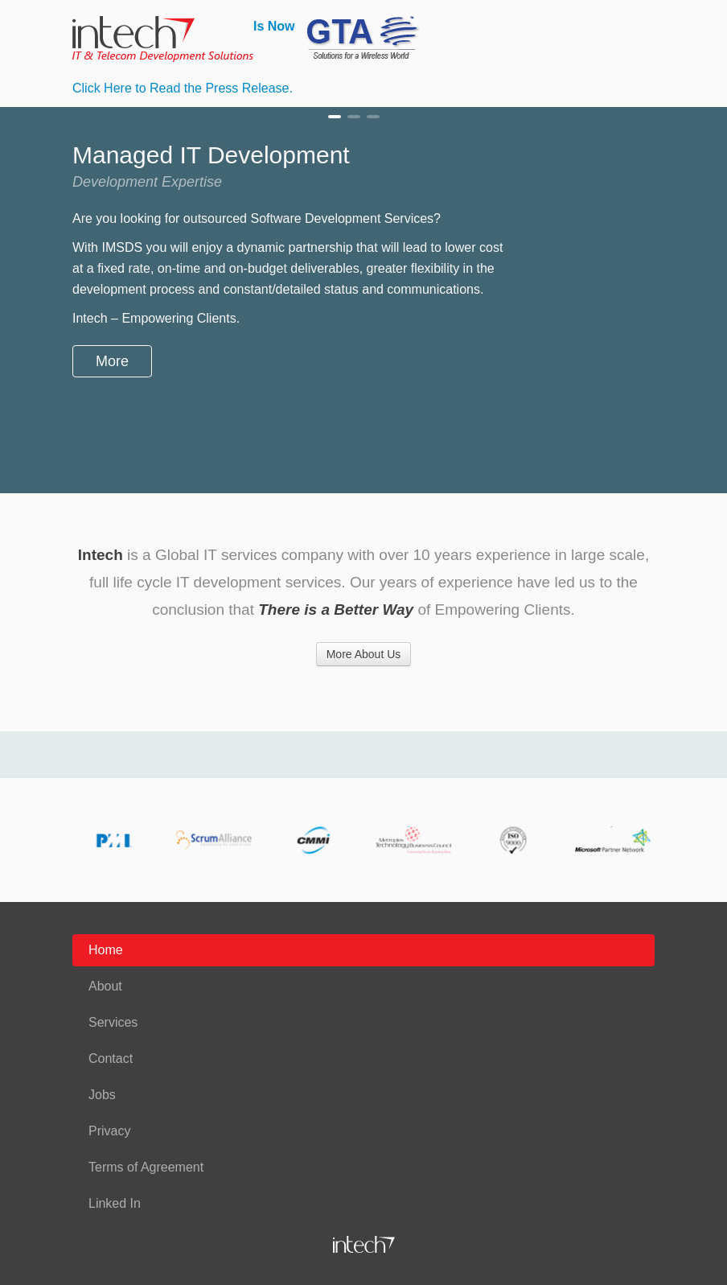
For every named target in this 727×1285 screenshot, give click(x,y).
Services (113, 1022)
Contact (110, 1058)
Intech (100, 554)
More (112, 361)
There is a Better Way (335, 609)
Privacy (109, 1131)
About (105, 986)
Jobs (102, 1095)
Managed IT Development (334, 116)
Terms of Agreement (145, 1167)
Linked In (114, 1203)
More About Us (364, 654)
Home (105, 950)
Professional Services (353, 116)
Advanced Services (373, 116)
